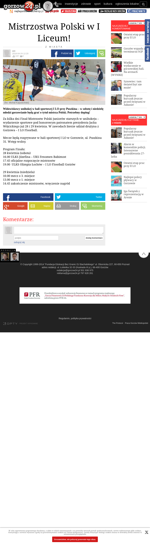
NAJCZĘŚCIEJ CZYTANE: (125, 120)
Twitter (99, 197)
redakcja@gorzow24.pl (68, 270)
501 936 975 (87, 270)
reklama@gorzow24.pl (68, 273)
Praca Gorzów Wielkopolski (136, 323)
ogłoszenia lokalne (127, 3)
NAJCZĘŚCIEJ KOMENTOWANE (121, 27)
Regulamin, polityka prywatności (75, 318)
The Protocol (117, 323)
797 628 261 (86, 273)
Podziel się (66, 53)
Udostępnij (90, 53)
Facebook (45, 197)
